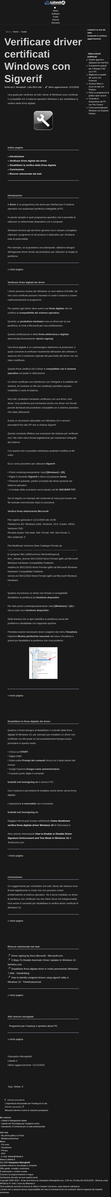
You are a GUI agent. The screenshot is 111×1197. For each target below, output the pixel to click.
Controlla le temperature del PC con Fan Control (97, 102)
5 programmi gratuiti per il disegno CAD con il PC (97, 69)
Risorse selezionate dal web (26, 173)
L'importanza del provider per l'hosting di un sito (26, 1103)
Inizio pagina (16, 269)
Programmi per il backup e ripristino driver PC (33, 1026)
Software (56, 14)
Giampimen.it (7, 1126)
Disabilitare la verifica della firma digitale (33, 165)
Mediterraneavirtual (9, 1138)
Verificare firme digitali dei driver (28, 160)
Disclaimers (6, 1147)
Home (55, 11)
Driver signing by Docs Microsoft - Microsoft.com (37, 955)
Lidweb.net (6, 1123)
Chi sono (5, 1144)
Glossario (55, 23)
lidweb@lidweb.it (15, 1156)
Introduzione (17, 156)
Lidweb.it (5, 1121)
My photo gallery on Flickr (12, 1135)
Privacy (4, 1150)
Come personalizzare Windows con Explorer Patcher (99, 111)
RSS (3, 1153)
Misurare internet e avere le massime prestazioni (26, 1110)
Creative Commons (48, 1186)
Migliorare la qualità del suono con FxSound (97, 78)
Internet (55, 20)
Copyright (4, 1180)
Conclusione (17, 169)
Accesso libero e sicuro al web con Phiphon (96, 87)
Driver (17, 1086)
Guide (55, 17)
